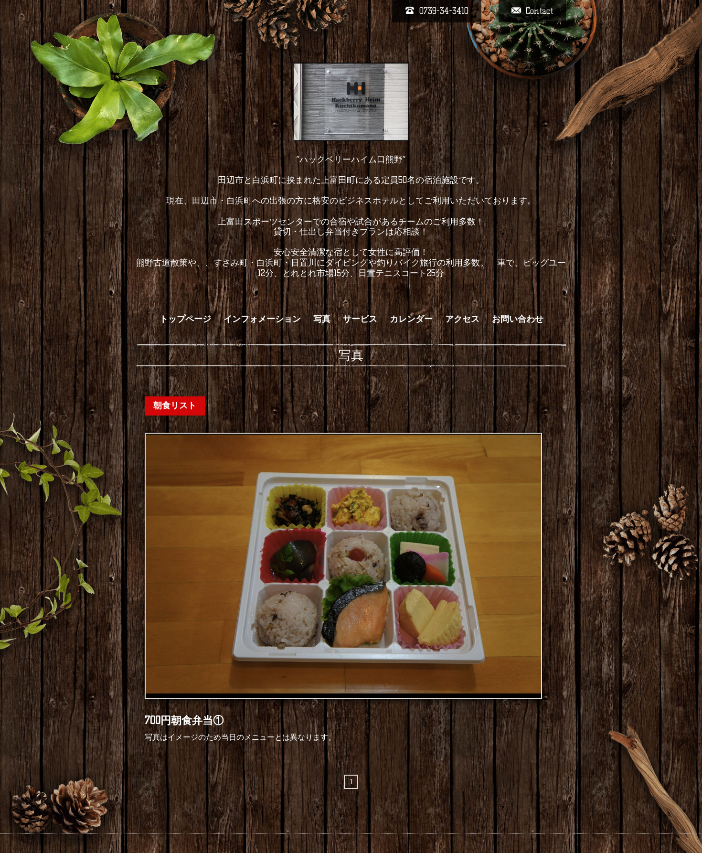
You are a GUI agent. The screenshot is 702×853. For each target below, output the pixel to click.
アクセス (462, 319)
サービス (360, 319)
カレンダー (411, 319)
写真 (321, 319)
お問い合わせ (517, 319)
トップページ (185, 319)
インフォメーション (262, 319)
